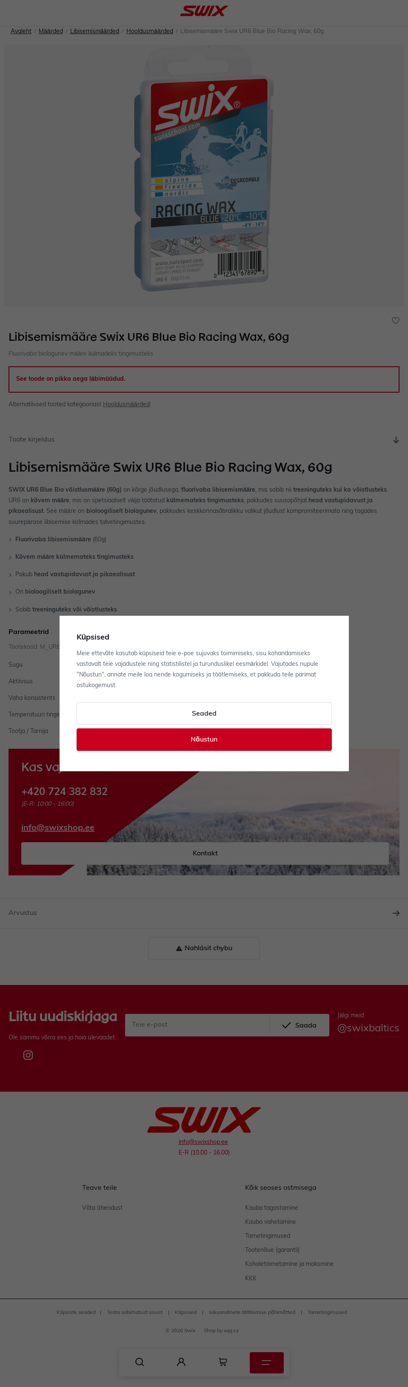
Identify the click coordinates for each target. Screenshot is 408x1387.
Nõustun (204, 739)
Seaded (204, 713)
